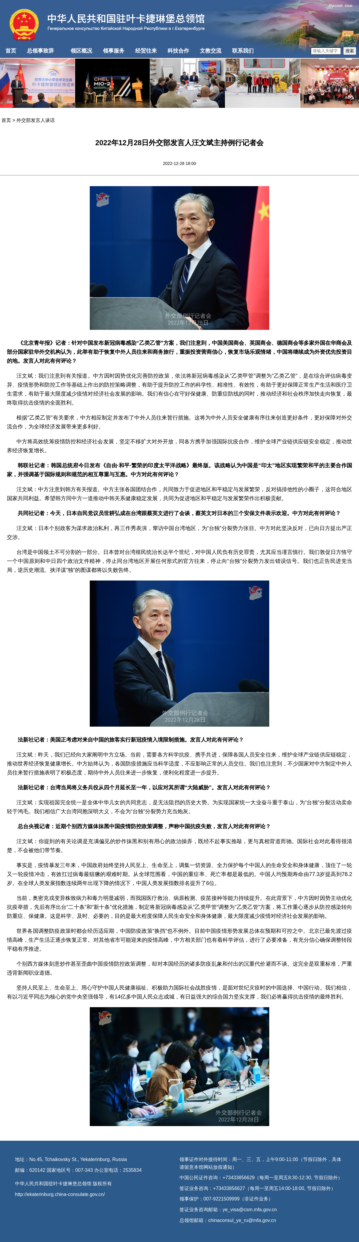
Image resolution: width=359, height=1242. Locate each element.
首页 (10, 51)
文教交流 (210, 51)
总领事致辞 (40, 51)
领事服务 (113, 51)
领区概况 (81, 51)
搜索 (350, 50)
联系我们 (243, 51)
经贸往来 (146, 51)
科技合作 (178, 51)
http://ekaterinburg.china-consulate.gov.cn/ (60, 1194)
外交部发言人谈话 (35, 120)
